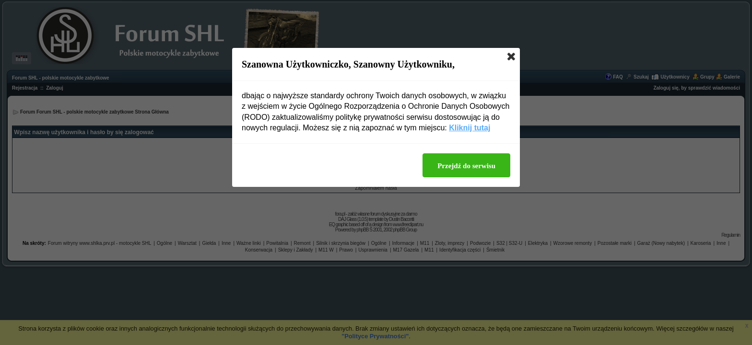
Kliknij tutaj (469, 128)
